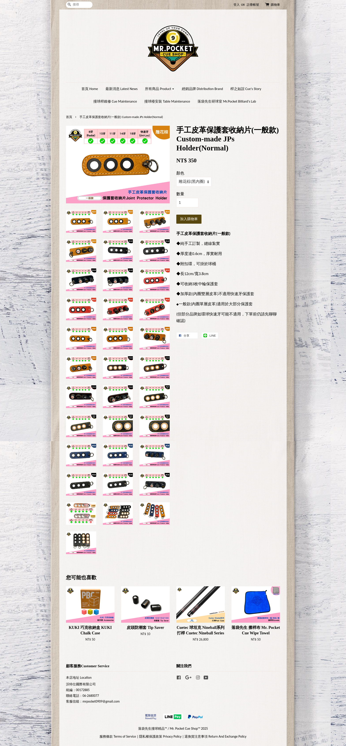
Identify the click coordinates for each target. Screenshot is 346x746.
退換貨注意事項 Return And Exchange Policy (215, 736)
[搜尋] (79, 5)
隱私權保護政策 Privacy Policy (160, 736)
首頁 (69, 117)
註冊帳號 (253, 5)
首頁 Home (89, 89)
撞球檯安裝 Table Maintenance (167, 101)
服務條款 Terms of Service (118, 736)
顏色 (180, 173)
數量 (180, 193)
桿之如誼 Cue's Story (245, 89)
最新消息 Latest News (121, 89)
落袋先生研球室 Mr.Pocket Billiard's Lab (226, 101)
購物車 (275, 5)
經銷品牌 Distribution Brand (202, 89)
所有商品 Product (159, 89)
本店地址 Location (79, 677)
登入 (236, 5)
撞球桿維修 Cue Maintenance (115, 101)
